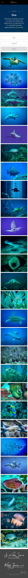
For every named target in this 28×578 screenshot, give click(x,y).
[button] (14, 38)
